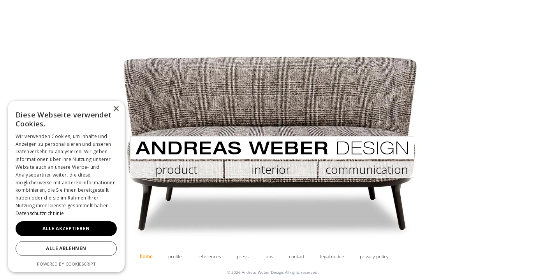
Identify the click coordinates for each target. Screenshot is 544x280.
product (176, 169)
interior (271, 169)
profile (175, 256)
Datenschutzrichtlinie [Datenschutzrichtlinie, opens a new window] (40, 213)
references (209, 256)
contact (297, 256)
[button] (4, 107)
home (146, 256)
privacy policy (374, 256)
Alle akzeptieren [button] (66, 228)
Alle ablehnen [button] (66, 248)
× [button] (116, 109)
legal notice (332, 256)
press (243, 256)
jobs (268, 256)
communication (367, 169)
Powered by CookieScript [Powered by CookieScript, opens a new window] (66, 264)
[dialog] (66, 186)
